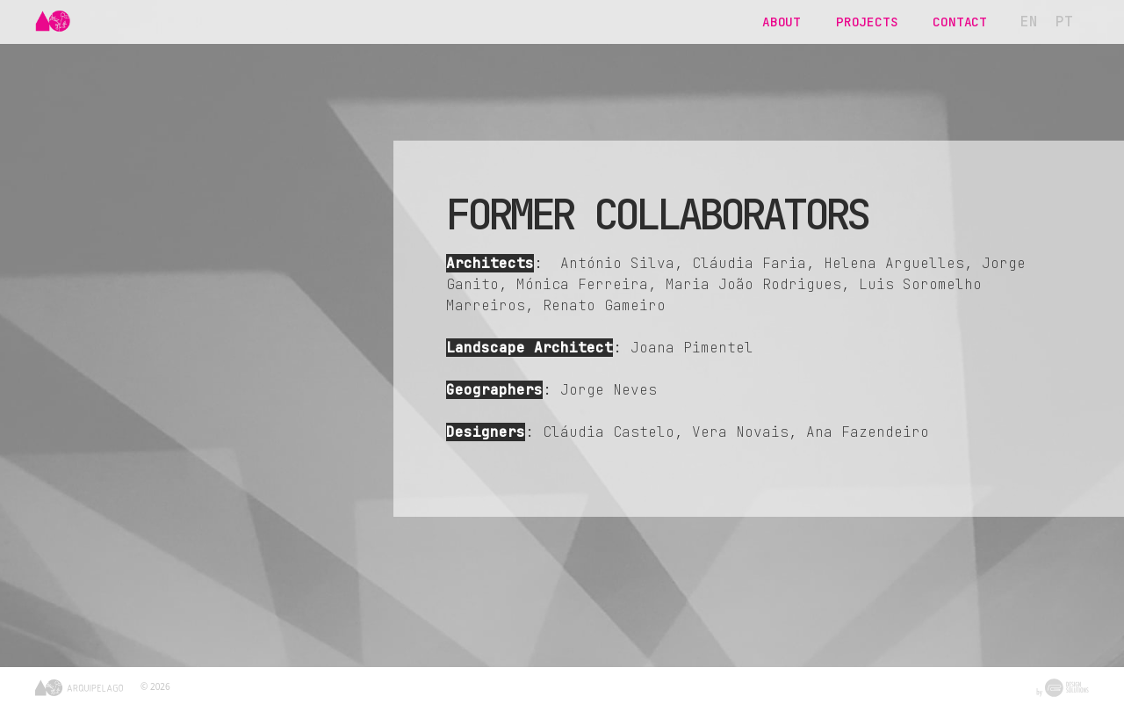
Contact (960, 21)
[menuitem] (1029, 22)
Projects (866, 21)
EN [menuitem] (1029, 21)
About (781, 21)
